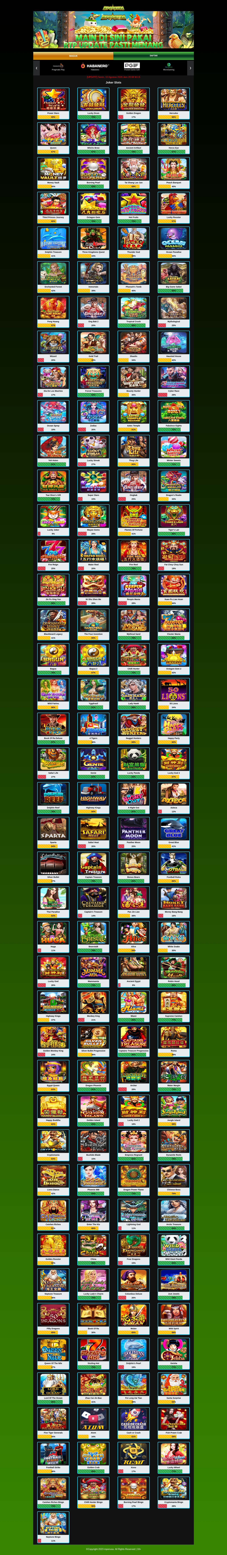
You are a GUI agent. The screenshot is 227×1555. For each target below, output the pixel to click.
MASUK (73, 55)
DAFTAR (154, 55)
